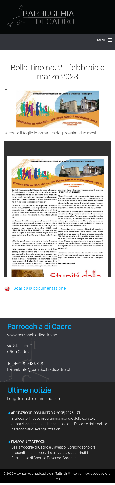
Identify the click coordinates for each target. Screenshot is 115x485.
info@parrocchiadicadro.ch (46, 369)
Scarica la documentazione (35, 288)
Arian (108, 474)
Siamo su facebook (27, 442)
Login (58, 478)
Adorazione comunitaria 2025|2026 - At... (45, 413)
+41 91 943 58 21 (28, 363)
